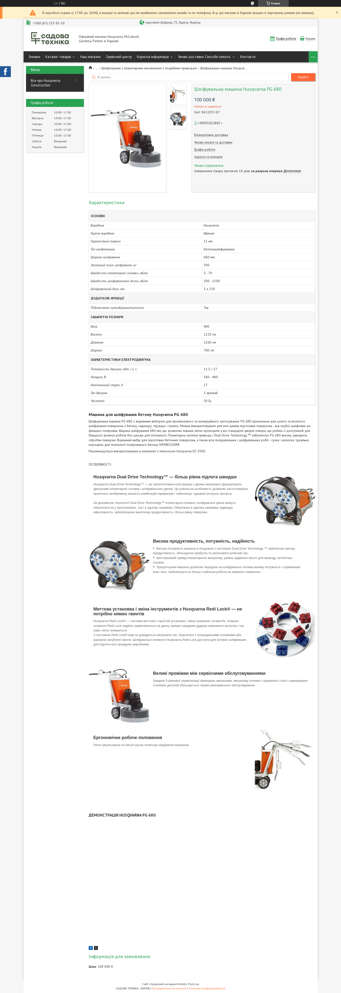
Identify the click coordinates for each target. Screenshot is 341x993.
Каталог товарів (58, 56)
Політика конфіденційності (207, 988)
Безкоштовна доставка (211, 135)
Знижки (34, 56)
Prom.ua (193, 984)
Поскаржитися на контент (169, 988)
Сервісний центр (119, 56)
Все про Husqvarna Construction (45, 82)
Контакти (247, 56)
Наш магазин (90, 56)
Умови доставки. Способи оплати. (204, 56)
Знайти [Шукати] (303, 77)
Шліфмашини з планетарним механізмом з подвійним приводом (149, 68)
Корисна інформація (153, 56)
